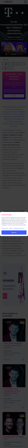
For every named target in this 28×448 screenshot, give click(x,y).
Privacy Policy (4, 228)
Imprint (11, 228)
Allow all (14, 232)
